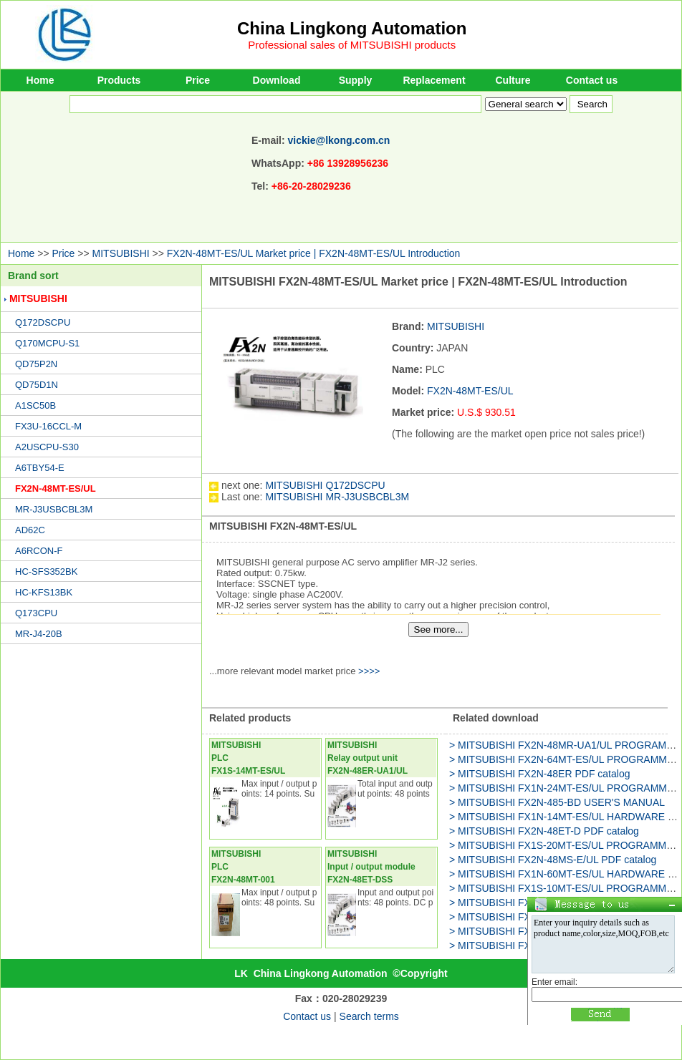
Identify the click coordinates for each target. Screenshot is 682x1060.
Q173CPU (36, 613)
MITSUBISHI (121, 253)
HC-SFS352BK (46, 571)
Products (119, 80)
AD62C (30, 530)
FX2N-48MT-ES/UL (55, 488)
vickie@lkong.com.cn (339, 140)
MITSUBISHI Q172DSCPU (325, 485)
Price (198, 80)
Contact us (592, 80)
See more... (439, 629)
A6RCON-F (38, 550)
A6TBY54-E (39, 467)
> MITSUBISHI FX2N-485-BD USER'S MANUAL (557, 802)
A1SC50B (35, 405)
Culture (513, 80)
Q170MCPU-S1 (47, 343)
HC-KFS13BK (43, 592)
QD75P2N (36, 364)
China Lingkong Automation (351, 28)
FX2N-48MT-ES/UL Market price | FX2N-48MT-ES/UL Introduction (314, 253)
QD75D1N (36, 384)
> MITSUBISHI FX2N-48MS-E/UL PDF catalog (552, 859)
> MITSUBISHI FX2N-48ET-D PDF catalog (544, 831)
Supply (356, 80)
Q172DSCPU (42, 322)
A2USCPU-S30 (47, 447)
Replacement (434, 80)
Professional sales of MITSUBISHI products (352, 45)
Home (40, 80)
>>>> (369, 671)
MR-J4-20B (38, 633)
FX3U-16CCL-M (48, 426)
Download (277, 80)
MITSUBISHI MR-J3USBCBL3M (337, 496)
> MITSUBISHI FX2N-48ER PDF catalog (539, 773)
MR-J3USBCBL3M (53, 509)
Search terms (369, 1016)
